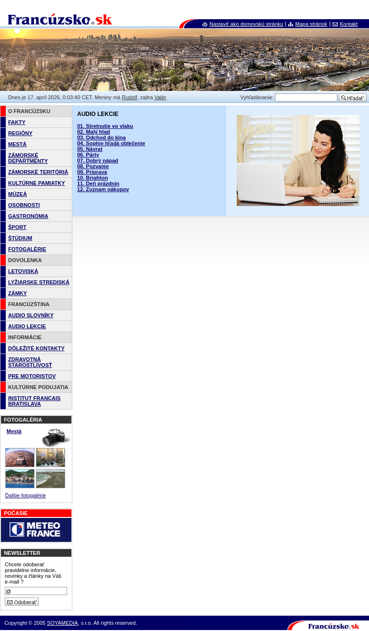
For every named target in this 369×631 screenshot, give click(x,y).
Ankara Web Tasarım (162, 623)
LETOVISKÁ (23, 271)
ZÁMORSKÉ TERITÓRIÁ (38, 172)
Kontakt (348, 24)
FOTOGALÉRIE (27, 249)
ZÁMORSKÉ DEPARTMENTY (28, 158)
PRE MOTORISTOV (32, 376)
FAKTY (16, 122)
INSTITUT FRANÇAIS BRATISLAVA (34, 401)
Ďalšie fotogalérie (25, 495)
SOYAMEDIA (62, 623)
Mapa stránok (311, 24)
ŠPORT (17, 227)
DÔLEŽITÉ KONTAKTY (36, 348)
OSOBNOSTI (24, 205)
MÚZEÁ (17, 194)
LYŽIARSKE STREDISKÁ (38, 282)
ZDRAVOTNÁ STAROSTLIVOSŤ (30, 362)
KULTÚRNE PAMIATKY (36, 183)
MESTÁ (17, 144)
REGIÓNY (20, 133)
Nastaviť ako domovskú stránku (246, 24)
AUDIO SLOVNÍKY (31, 315)
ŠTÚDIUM (20, 238)
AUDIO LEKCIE (27, 326)
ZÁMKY (17, 293)
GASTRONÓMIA (28, 216)
